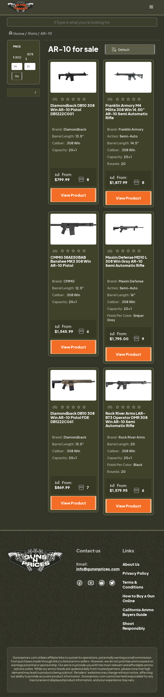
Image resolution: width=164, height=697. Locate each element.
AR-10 (46, 33)
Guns (32, 33)
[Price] (20, 57)
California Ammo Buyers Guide (138, 612)
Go (17, 76)
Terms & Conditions (133, 584)
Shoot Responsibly (134, 626)
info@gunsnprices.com (98, 568)
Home (16, 33)
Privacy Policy (136, 573)
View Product (73, 195)
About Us (131, 564)
